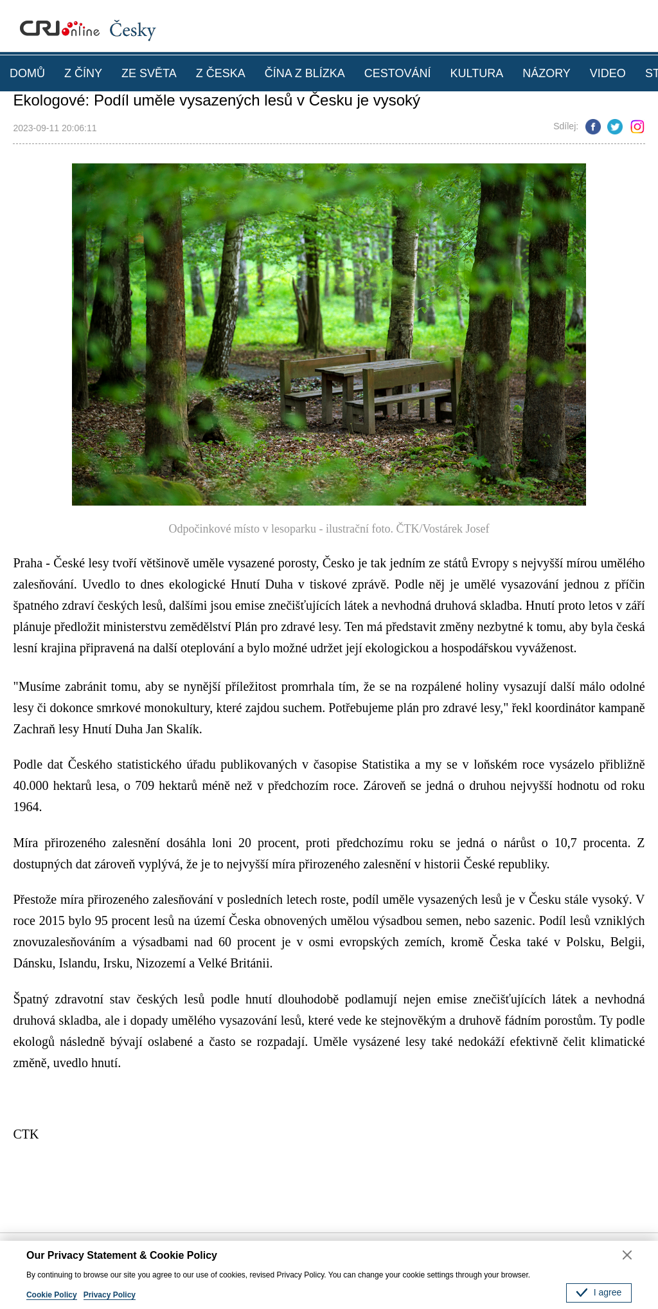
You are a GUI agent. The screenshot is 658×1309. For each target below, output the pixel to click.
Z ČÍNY (83, 73)
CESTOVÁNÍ (397, 73)
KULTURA (476, 73)
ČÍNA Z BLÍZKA (305, 73)
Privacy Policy (110, 1294)
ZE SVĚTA (149, 73)
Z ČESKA (220, 73)
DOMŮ (27, 73)
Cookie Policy (51, 1294)
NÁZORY (546, 73)
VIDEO (608, 73)
